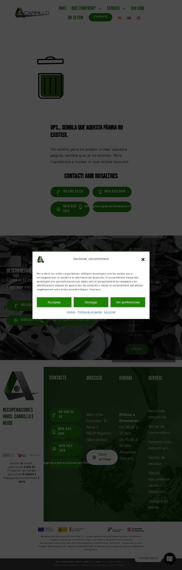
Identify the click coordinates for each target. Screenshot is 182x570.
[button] (143, 259)
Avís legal (110, 312)
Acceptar (54, 302)
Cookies (71, 312)
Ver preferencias (128, 302)
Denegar (91, 302)
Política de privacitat (90, 312)
